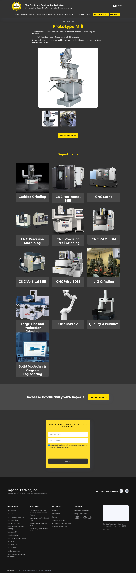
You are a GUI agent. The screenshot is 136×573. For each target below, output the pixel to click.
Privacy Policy (11, 570)
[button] (27, 14)
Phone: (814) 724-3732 (82, 510)
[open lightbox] (68, 78)
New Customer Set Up (59, 526)
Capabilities (56, 514)
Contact (54, 517)
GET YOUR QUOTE (99, 397)
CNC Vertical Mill (13, 520)
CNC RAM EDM (12, 548)
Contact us (114, 14)
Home (17, 14)
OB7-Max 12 (12, 511)
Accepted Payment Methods (61, 523)
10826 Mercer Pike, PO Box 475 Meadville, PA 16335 (83, 518)
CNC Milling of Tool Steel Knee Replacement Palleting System (39, 513)
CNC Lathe (11, 514)
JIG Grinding (11, 541)
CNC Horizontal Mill (14, 523)
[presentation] (64, 453)
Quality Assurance (14, 551)
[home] (17, 6)
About (71, 14)
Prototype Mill (12, 532)
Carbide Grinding (13, 535)
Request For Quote (58, 520)
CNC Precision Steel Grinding (17, 538)
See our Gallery (84, 14)
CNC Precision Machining (16, 517)
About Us (55, 510)
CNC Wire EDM (12, 545)
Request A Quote (100, 14)
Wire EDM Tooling (62, 14)
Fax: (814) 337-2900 (80, 514)
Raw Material (52, 14)
